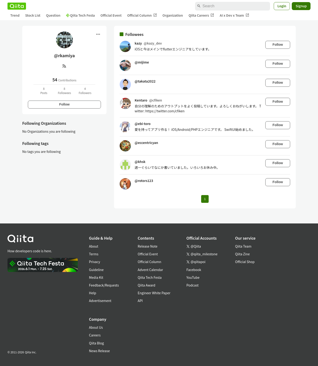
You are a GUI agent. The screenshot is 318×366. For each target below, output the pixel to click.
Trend (14, 15)
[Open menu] (98, 34)
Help (92, 293)
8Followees (64, 91)
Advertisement (100, 300)
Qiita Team (243, 246)
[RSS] (64, 66)
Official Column (142, 15)
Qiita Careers (201, 15)
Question (53, 15)
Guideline (96, 269)
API (140, 300)
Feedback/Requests (104, 285)
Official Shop (245, 261)
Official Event (111, 15)
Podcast (192, 285)
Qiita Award (146, 285)
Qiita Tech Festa (80, 15)
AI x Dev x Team (234, 15)
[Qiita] (16, 6)
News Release (99, 350)
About (93, 246)
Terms (93, 254)
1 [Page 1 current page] (205, 199)
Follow (64, 104)
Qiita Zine (242, 254)
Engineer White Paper (154, 293)
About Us (96, 327)
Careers (94, 335)
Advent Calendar (150, 269)
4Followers (85, 91)
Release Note (147, 246)
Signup (301, 6)
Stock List (32, 15)
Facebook (193, 269)
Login (281, 6)
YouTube (193, 277)
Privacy (94, 261)
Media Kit (96, 277)
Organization (173, 15)
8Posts (43, 91)
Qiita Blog (96, 343)
